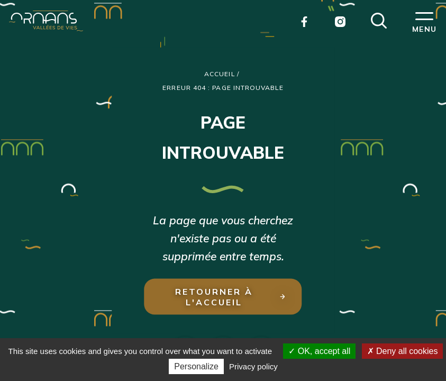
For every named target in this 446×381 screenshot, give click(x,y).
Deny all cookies (402, 351)
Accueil (219, 74)
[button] (379, 19)
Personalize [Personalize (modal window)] (196, 366)
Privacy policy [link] (253, 366)
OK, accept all (319, 351)
